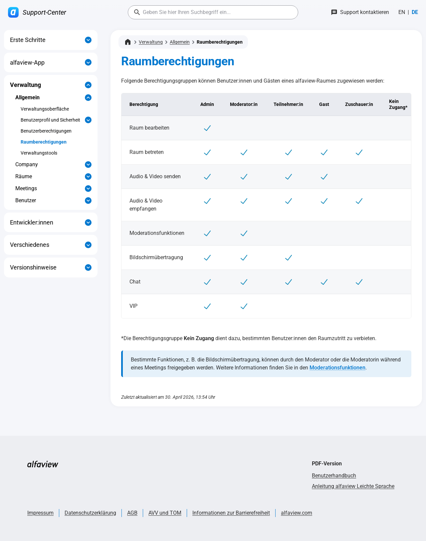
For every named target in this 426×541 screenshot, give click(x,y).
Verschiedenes (29, 244)
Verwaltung (25, 84)
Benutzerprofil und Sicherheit (50, 120)
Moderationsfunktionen (337, 367)
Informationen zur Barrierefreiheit (231, 513)
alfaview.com (296, 513)
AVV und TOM (164, 513)
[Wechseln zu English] (401, 12)
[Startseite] (128, 42)
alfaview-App (27, 62)
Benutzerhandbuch (334, 475)
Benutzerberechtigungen (46, 131)
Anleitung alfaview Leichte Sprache (353, 486)
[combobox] (213, 12)
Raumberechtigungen (44, 142)
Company (26, 164)
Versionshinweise (33, 267)
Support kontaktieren (364, 12)
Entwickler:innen (31, 222)
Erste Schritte (28, 39)
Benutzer (25, 200)
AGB (132, 513)
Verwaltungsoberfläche (45, 109)
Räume (23, 176)
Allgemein (27, 97)
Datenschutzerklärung (90, 513)
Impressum (40, 513)
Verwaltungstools (39, 153)
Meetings (26, 188)
